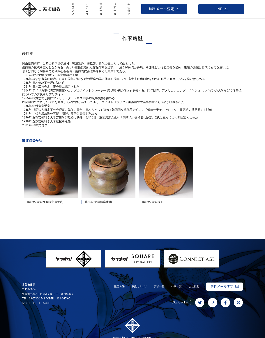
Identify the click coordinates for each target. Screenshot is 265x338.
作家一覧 (176, 284)
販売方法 (118, 284)
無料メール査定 (161, 9)
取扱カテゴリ (138, 284)
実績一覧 (158, 284)
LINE (218, 9)
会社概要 (193, 284)
